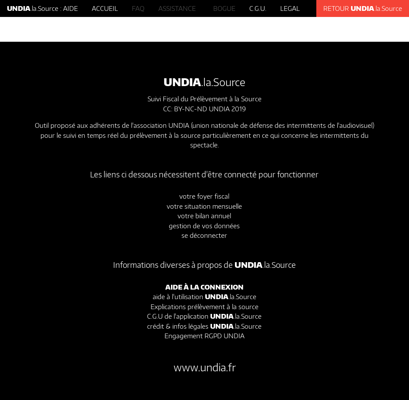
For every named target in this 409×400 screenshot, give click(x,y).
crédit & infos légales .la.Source (204, 326)
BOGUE (224, 8)
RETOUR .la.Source (362, 8)
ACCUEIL (105, 8)
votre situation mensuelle (204, 206)
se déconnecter (204, 235)
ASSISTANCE (178, 8)
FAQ (138, 8)
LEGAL (290, 8)
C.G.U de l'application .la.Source (204, 316)
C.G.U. (257, 8)
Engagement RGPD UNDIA (204, 336)
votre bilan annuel (204, 216)
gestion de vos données (204, 226)
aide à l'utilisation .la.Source (204, 296)
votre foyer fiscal (204, 196)
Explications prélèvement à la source (204, 306)
